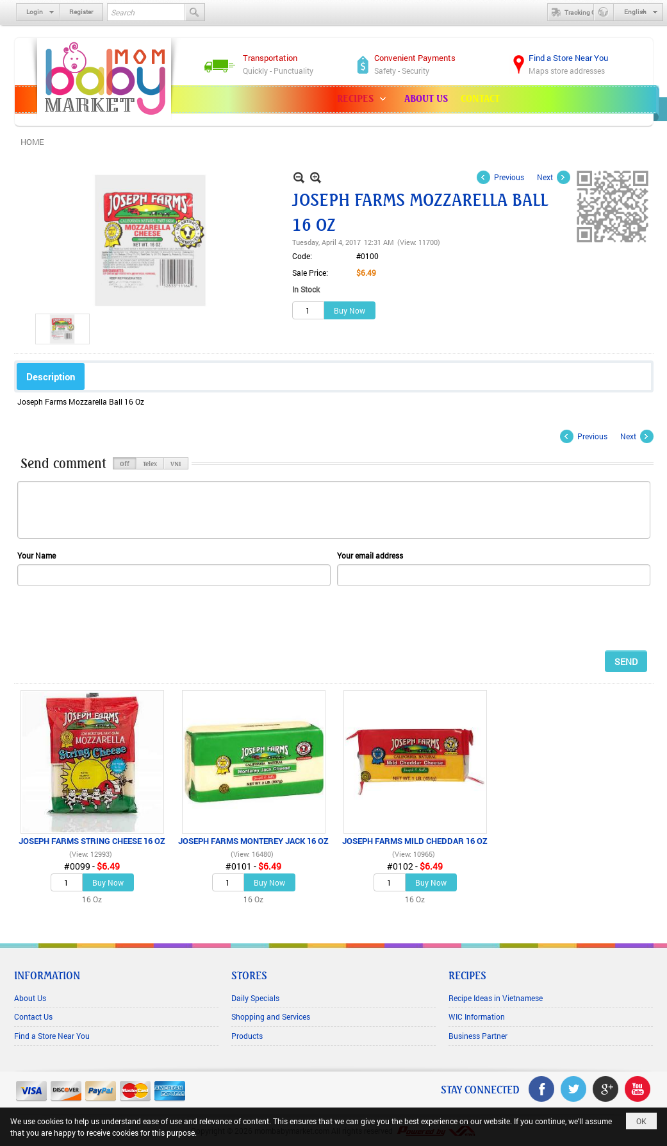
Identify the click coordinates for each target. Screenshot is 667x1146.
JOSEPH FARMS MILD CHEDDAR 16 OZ (415, 841)
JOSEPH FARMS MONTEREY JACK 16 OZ (253, 841)
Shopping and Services (270, 1016)
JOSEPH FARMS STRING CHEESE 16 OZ (92, 841)
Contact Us (33, 1016)
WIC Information (477, 1016)
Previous (509, 177)
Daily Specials (255, 998)
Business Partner (478, 1036)
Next (545, 177)
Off (124, 463)
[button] (364, 99)
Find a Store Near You (52, 1036)
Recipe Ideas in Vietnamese (496, 998)
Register (81, 12)
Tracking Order (577, 12)
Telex (150, 463)
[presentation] (114, 618)
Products (247, 1036)
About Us (30, 998)
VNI (175, 463)
